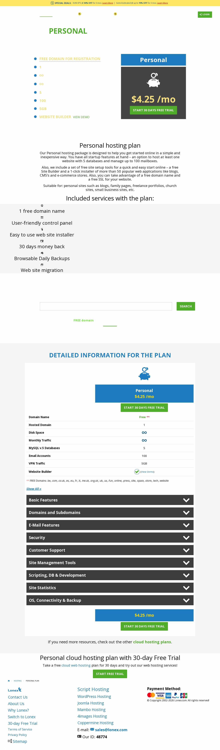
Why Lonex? (18, 710)
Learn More (107, 3)
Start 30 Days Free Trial (153, 110)
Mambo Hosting (91, 709)
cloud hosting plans (152, 641)
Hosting (46, 14)
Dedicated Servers (100, 14)
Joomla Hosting (90, 703)
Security (37, 537)
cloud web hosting (76, 665)
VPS (76, 14)
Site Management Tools (52, 562)
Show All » (33, 488)
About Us (16, 703)
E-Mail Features (44, 525)
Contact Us (18, 697)
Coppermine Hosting (95, 722)
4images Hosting (92, 716)
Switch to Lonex (22, 716)
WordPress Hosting (94, 696)
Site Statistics (42, 587)
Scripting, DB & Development (57, 575)
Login (204, 14)
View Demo (81, 117)
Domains (62, 14)
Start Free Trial (110, 674)
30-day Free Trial (22, 723)
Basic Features (43, 500)
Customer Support (47, 550)
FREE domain (83, 320)
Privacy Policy (17, 735)
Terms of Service (20, 729)
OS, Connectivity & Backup (55, 600)
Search (186, 306)
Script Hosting (93, 689)
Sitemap (20, 741)
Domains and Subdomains (54, 512)
